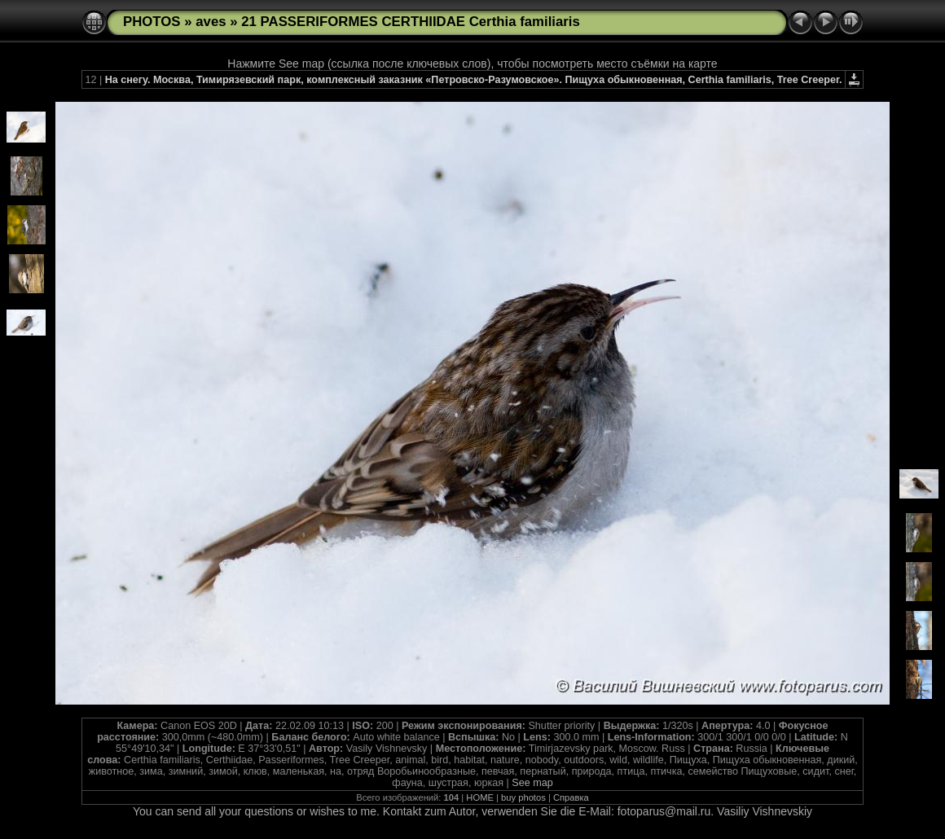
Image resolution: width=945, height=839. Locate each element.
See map (532, 782)
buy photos (523, 797)
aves (211, 21)
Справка (571, 797)
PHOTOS (152, 21)
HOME (480, 797)
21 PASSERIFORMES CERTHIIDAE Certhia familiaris (410, 21)
